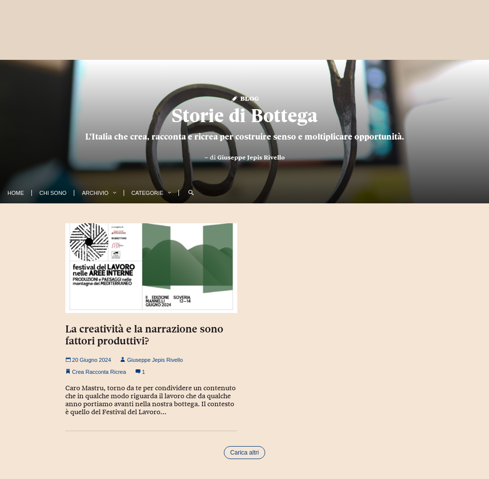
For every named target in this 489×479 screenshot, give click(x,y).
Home (15, 193)
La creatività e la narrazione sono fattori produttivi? (144, 334)
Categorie (147, 193)
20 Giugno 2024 (88, 360)
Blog (244, 98)
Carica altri (244, 452)
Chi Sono (52, 193)
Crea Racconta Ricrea (99, 372)
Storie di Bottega (244, 115)
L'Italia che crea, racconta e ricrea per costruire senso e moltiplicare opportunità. (244, 136)
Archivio (95, 193)
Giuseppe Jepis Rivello (251, 157)
